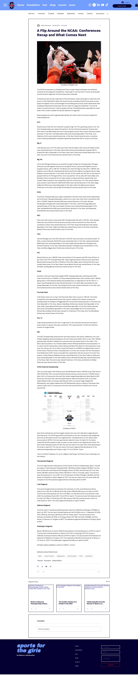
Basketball (71, 13)
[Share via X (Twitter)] (42, 566)
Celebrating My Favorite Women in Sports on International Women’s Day (97, 603)
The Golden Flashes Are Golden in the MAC (68, 603)
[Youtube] (102, 5)
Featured (41, 13)
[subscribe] (122, 6)
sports (40, 556)
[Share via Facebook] (38, 566)
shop (76, 658)
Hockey (80, 13)
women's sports (72, 556)
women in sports (49, 556)
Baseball (60, 13)
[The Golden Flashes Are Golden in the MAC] (69, 592)
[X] (94, 5)
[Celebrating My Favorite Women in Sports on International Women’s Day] (97, 592)
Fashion (90, 13)
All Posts (31, 13)
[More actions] (100, 26)
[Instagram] (90, 5)
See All (108, 581)
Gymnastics (100, 13)
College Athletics (57, 560)
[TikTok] (107, 5)
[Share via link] (50, 566)
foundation (78, 650)
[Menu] (5, 5)
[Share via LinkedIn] (46, 566)
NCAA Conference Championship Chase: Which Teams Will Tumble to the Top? (40, 603)
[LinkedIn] (98, 5)
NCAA (81, 556)
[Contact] (110, 665)
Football (51, 13)
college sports (61, 556)
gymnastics (89, 556)
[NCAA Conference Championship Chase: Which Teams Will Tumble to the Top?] (41, 592)
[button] (136, 5)
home (77, 646)
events (77, 662)
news (76, 666)
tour (76, 654)
